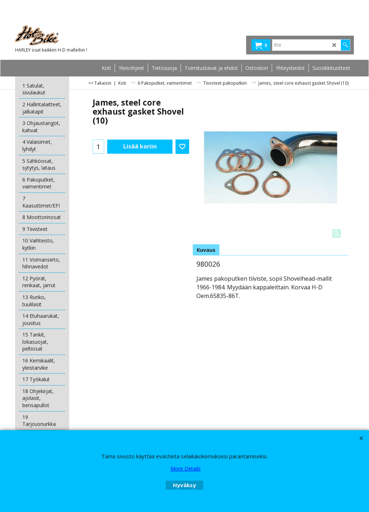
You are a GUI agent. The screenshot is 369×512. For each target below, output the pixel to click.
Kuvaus (206, 249)
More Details (185, 468)
